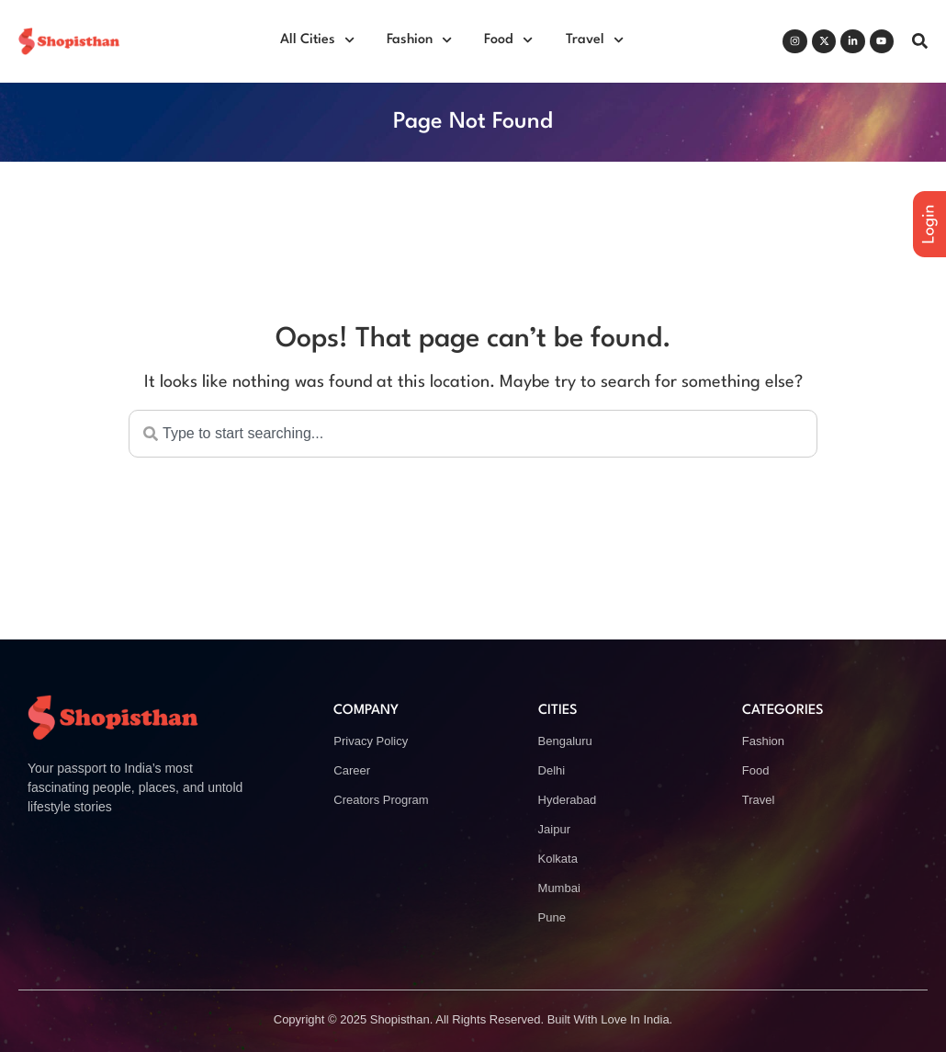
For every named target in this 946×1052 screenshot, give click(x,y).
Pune (552, 917)
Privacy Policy (370, 741)
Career (351, 770)
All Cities (317, 40)
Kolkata (558, 858)
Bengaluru (565, 741)
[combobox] (473, 434)
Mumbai (559, 888)
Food (508, 40)
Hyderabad (567, 800)
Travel (595, 40)
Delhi (552, 770)
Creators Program (380, 800)
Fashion (419, 40)
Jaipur (554, 829)
